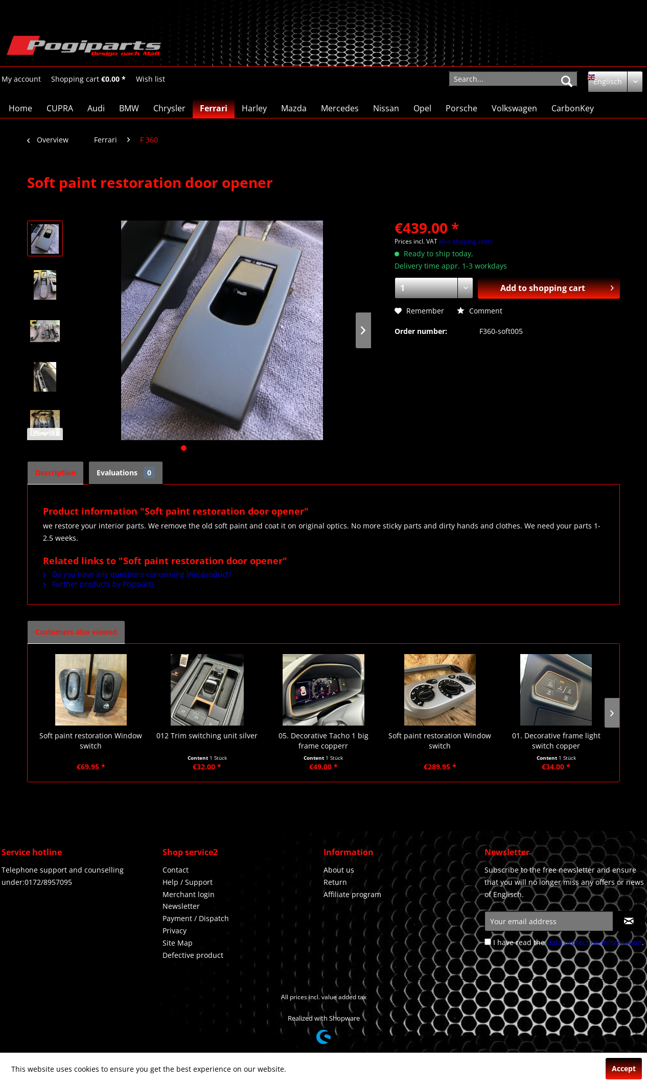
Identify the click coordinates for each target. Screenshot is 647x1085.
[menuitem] (21, 79)
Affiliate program (352, 894)
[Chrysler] (169, 108)
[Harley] (254, 108)
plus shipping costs (466, 241)
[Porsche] (461, 108)
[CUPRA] (59, 108)
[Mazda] (294, 108)
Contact (176, 870)
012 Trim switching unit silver (207, 735)
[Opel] (422, 108)
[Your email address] (548, 921)
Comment (479, 311)
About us (339, 870)
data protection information (594, 942)
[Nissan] (386, 108)
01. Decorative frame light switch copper (556, 741)
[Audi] (96, 108)
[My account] (21, 79)
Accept (624, 1068)
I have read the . (568, 942)
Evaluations (126, 472)
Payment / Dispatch (196, 918)
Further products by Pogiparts (99, 584)
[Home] (20, 108)
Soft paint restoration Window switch (90, 741)
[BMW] (129, 108)
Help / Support (188, 882)
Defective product (193, 955)
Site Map (178, 943)
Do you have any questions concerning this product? (137, 574)
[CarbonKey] (572, 108)
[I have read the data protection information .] (487, 941)
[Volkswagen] (514, 108)
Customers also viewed (76, 632)
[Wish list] (150, 79)
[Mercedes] (340, 108)
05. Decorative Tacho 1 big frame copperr (323, 741)
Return (335, 882)
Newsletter (181, 906)
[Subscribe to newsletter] (629, 921)
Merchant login (189, 894)
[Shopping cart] (88, 79)
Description (55, 472)
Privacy (175, 930)
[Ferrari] (214, 108)
